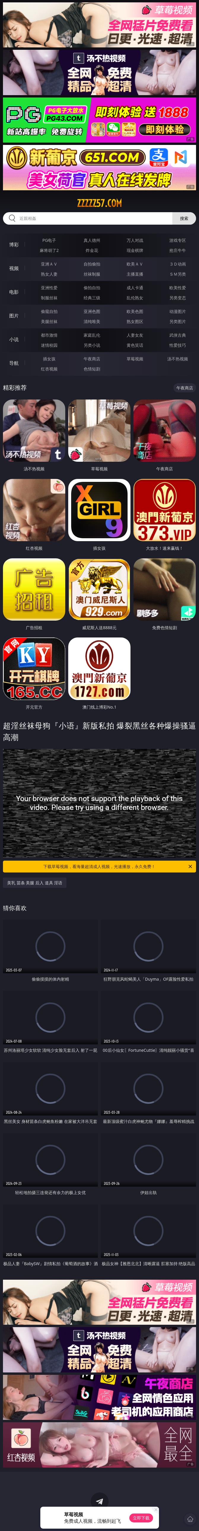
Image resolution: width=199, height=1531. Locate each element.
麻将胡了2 (49, 250)
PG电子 (49, 240)
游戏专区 (177, 240)
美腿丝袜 (49, 321)
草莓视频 (135, 359)
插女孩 (49, 359)
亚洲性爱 (49, 287)
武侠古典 (177, 335)
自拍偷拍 (92, 264)
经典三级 (92, 298)
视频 (14, 268)
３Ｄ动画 (177, 264)
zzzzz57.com (99, 203)
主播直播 (135, 274)
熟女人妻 (49, 274)
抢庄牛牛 (177, 250)
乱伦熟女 (135, 298)
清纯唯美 (92, 321)
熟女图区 (135, 321)
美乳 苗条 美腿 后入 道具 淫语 (34, 883)
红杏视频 (49, 369)
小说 (14, 339)
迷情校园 (49, 345)
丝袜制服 (92, 274)
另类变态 (177, 298)
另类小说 (92, 345)
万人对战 (135, 240)
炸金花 (92, 250)
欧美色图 (135, 311)
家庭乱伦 (92, 335)
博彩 (14, 244)
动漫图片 (177, 311)
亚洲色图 (92, 311)
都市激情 (49, 335)
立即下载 (141, 1518)
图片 (14, 315)
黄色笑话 (135, 345)
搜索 (184, 218)
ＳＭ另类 (177, 274)
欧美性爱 (177, 287)
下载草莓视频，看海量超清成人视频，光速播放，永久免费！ (118, 866)
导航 (14, 363)
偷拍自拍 (92, 287)
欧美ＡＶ (135, 264)
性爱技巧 (177, 345)
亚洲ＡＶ (49, 264)
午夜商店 (92, 359)
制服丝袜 (49, 298)
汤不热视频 (177, 359)
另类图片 (177, 321)
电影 (14, 292)
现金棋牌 (135, 250)
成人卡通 (135, 287)
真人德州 (92, 240)
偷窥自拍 (49, 311)
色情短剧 (92, 369)
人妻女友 (135, 335)
